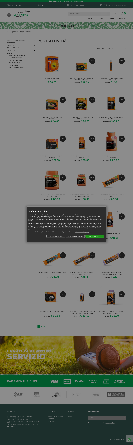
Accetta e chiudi (94, 236)
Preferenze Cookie (56, 236)
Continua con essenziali (75, 236)
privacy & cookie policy (82, 232)
